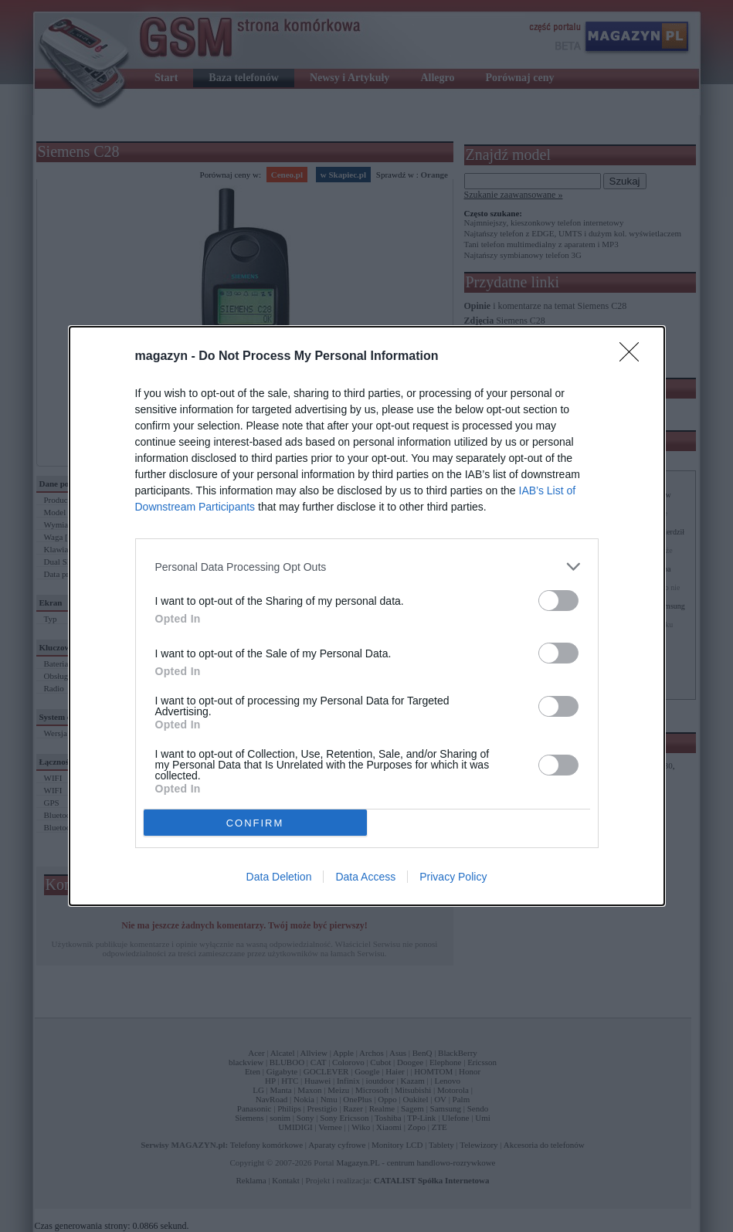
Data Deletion (279, 877)
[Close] (634, 357)
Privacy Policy (453, 877)
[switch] (558, 600)
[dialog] (367, 616)
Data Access (365, 877)
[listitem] (367, 566)
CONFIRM (255, 823)
